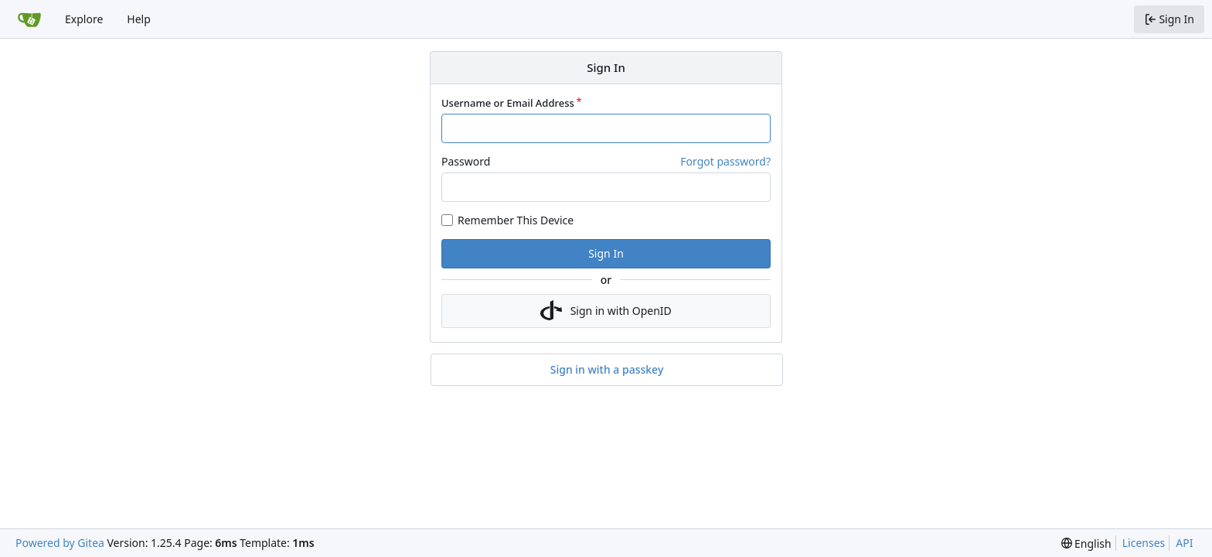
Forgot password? (725, 161)
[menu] (1086, 543)
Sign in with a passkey (607, 370)
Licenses (1144, 542)
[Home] (29, 19)
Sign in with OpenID (606, 311)
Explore (84, 19)
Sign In (606, 253)
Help (139, 19)
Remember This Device (516, 220)
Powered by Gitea (59, 542)
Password (465, 161)
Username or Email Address (507, 103)
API (1184, 542)
